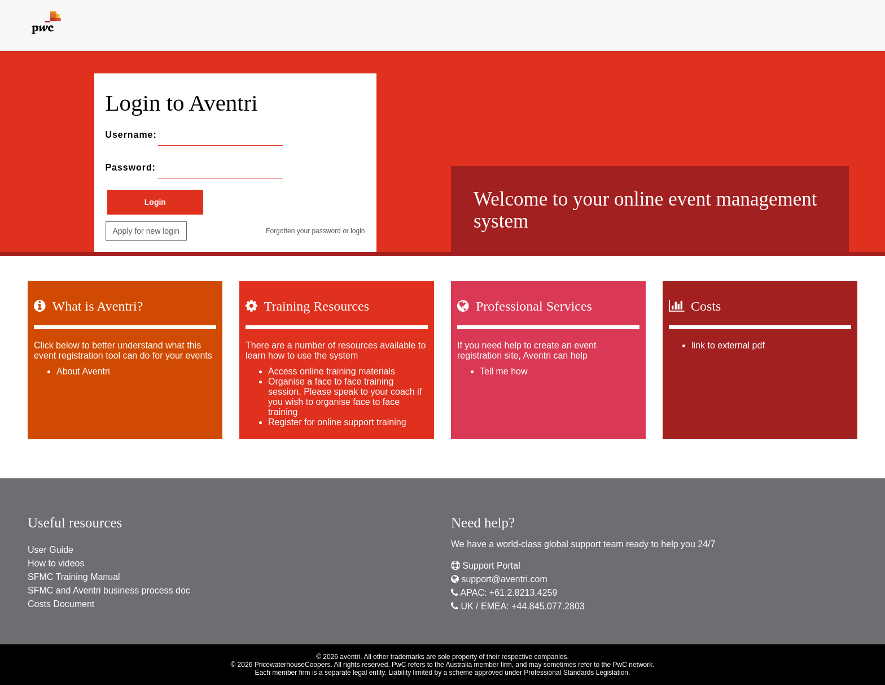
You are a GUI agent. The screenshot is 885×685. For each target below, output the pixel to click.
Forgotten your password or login (315, 231)
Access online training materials (331, 371)
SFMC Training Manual (74, 577)
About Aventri (83, 371)
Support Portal (485, 565)
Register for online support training (337, 421)
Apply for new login (146, 230)
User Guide (50, 550)
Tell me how (503, 371)
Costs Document (61, 604)
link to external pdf (728, 345)
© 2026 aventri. (339, 657)
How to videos (56, 563)
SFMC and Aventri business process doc (109, 590)
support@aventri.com (499, 579)
